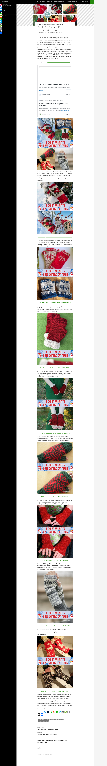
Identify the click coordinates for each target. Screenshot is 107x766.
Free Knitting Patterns (72, 1)
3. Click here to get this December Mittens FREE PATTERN (55, 367)
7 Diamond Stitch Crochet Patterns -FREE (55, 733)
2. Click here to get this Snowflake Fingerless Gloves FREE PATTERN (55, 302)
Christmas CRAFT (42, 719)
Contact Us (4, 18)
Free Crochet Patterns (59, 1)
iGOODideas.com (7, 2)
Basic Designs (42, 1)
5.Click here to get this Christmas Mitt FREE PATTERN (55, 496)
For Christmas (47, 24)
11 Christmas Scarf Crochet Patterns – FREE (55, 728)
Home (36, 1)
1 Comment (59, 32)
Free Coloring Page (84, 1)
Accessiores (40, 24)
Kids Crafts (49, 1)
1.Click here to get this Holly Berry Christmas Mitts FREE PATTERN (55, 237)
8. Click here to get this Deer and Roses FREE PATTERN (55, 691)
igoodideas (52, 32)
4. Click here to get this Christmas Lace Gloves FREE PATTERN (55, 433)
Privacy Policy (5, 13)
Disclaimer (4, 15)
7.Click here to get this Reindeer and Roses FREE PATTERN (55, 625)
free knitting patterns (44, 721)
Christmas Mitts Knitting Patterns (56, 719)
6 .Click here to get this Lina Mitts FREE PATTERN (55, 560)
